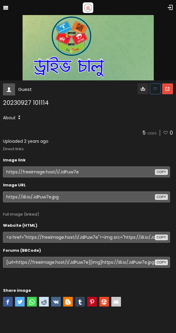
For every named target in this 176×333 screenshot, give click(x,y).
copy (161, 172)
